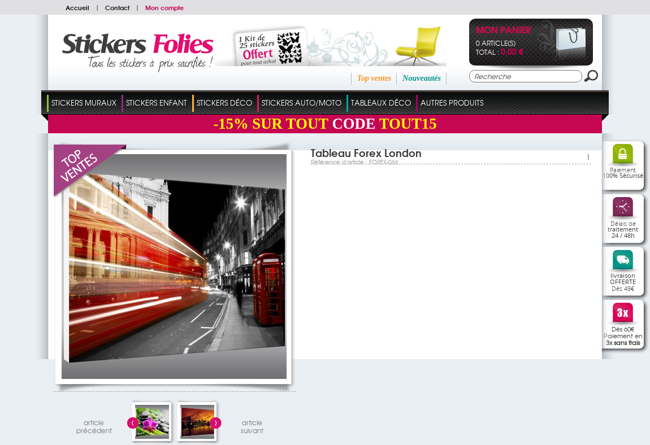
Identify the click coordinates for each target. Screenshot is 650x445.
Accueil (77, 7)
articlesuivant (252, 425)
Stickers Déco (224, 102)
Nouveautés (421, 78)
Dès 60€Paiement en (623, 335)
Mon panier (503, 30)
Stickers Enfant (156, 102)
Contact (117, 7)
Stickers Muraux (83, 102)
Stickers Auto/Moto (301, 102)
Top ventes (374, 78)
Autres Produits (452, 102)
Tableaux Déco (381, 102)
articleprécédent (94, 425)
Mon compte (164, 7)
